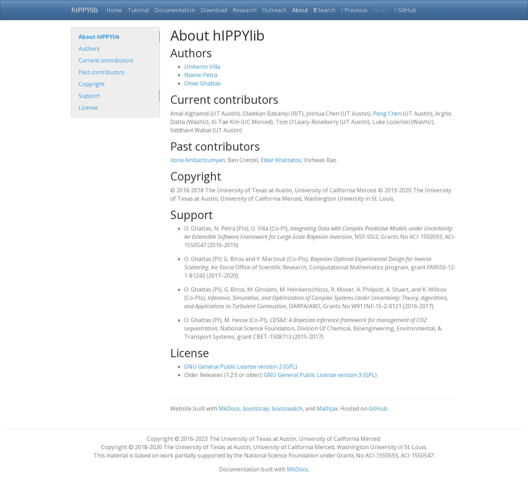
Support (89, 96)
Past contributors (101, 72)
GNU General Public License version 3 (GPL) (320, 375)
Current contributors (106, 60)
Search (325, 10)
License (88, 107)
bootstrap (256, 408)
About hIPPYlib (99, 37)
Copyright (92, 84)
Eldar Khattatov (281, 160)
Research (245, 10)
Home (114, 10)
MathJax (327, 408)
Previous (354, 10)
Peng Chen (387, 113)
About (300, 10)
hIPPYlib (84, 10)
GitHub (405, 10)
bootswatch (287, 408)
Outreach (274, 10)
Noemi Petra (200, 75)
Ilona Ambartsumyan (197, 160)
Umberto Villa (202, 66)
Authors (89, 48)
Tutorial (138, 10)
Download (214, 10)
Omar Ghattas (202, 83)
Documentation (174, 10)
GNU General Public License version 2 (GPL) (240, 366)
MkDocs (229, 408)
